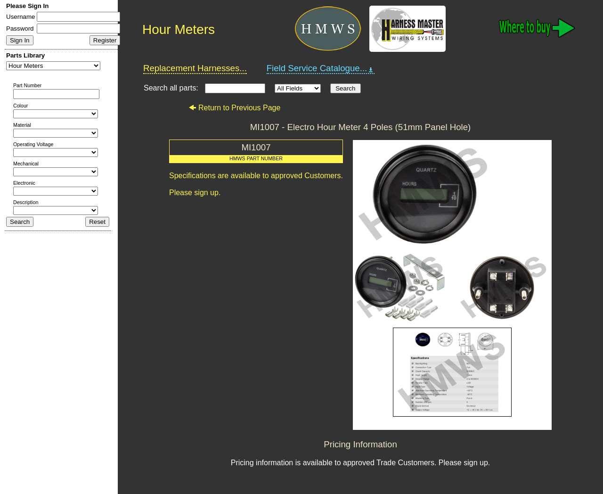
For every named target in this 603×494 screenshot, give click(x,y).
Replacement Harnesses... (195, 68)
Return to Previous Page (234, 108)
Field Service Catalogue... (321, 68)
